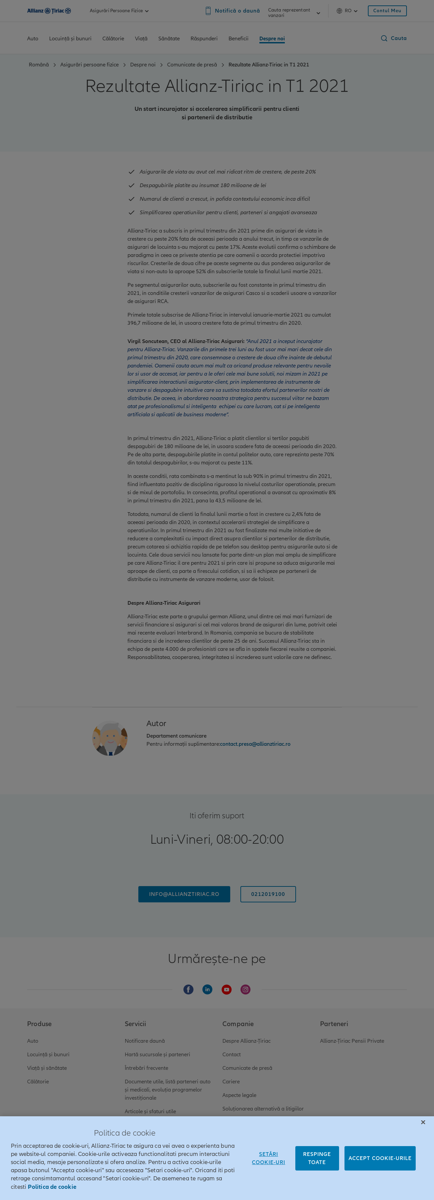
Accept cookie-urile (380, 1168)
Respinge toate (317, 1168)
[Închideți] (423, 1132)
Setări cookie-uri (268, 1168)
